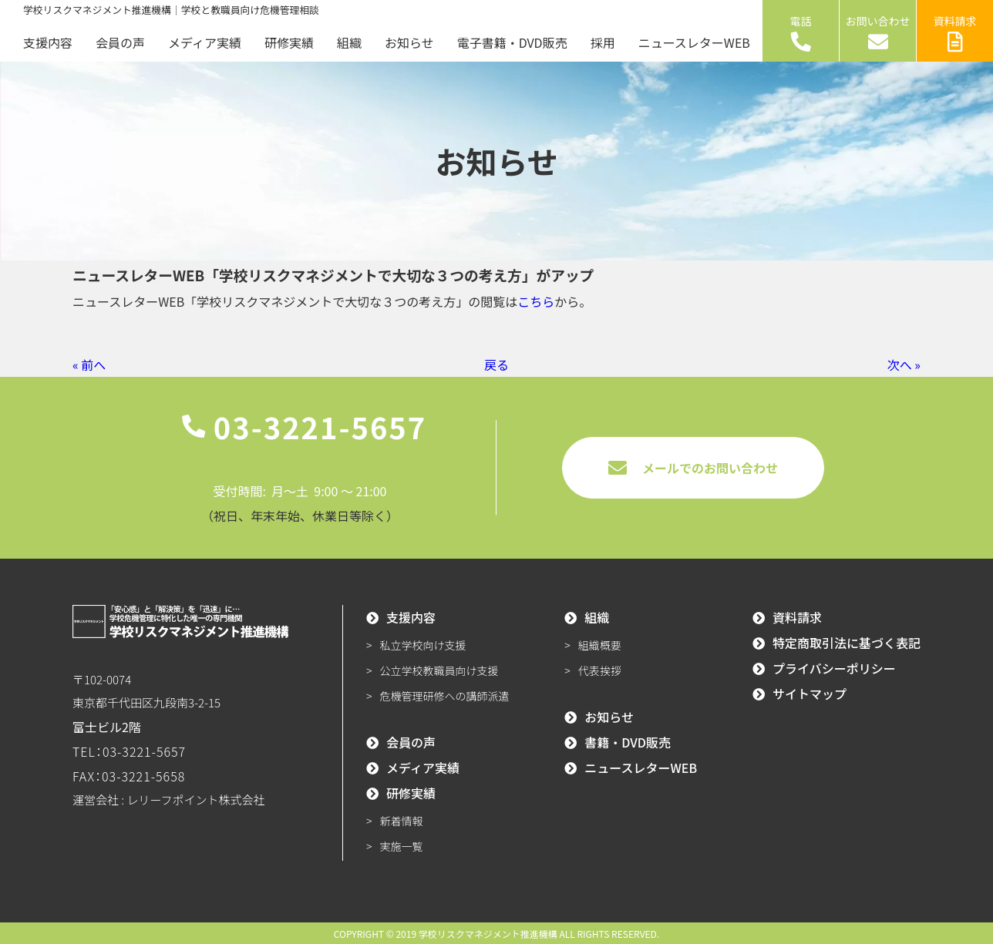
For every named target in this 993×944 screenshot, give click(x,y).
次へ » (904, 364)
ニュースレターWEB (694, 42)
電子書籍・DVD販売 (512, 42)
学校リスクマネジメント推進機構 (488, 933)
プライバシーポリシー (834, 668)
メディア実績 (204, 42)
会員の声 (120, 42)
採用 (603, 42)
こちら (535, 301)
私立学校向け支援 (423, 645)
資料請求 (955, 32)
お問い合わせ (878, 32)
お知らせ (409, 42)
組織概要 (599, 645)
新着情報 (401, 820)
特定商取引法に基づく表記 (847, 642)
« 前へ (89, 364)
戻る (496, 364)
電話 (801, 32)
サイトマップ (810, 693)
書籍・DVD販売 (627, 742)
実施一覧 (401, 846)
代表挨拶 (599, 670)
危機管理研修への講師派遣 (445, 696)
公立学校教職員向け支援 (439, 670)
